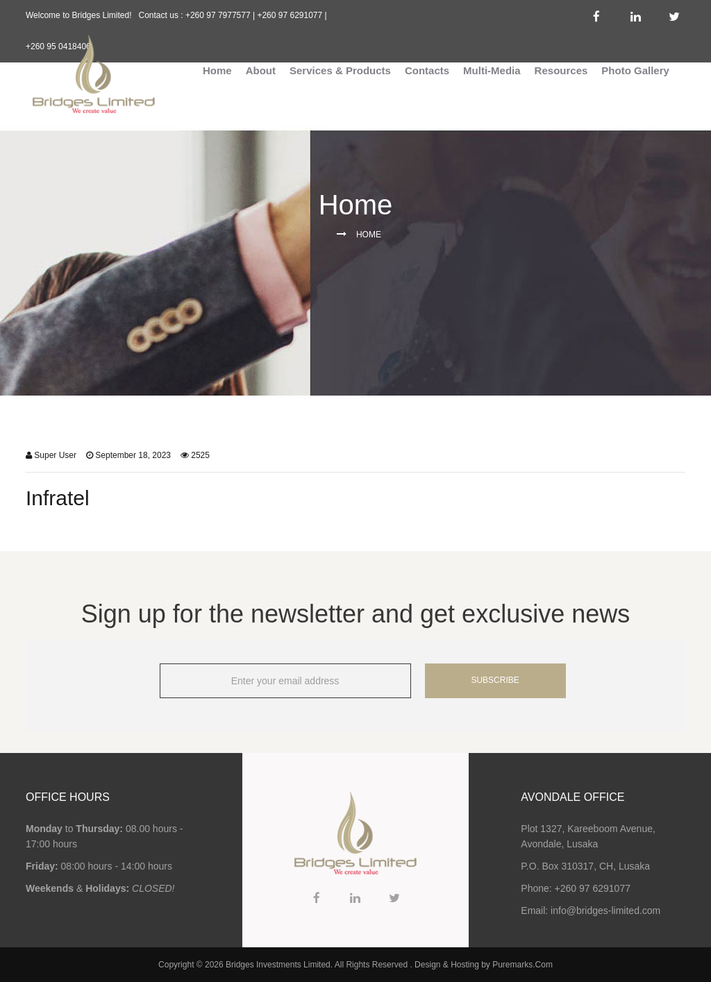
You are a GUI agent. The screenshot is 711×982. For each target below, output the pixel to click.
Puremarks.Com (522, 965)
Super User (55, 455)
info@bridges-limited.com (605, 910)
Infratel (58, 497)
